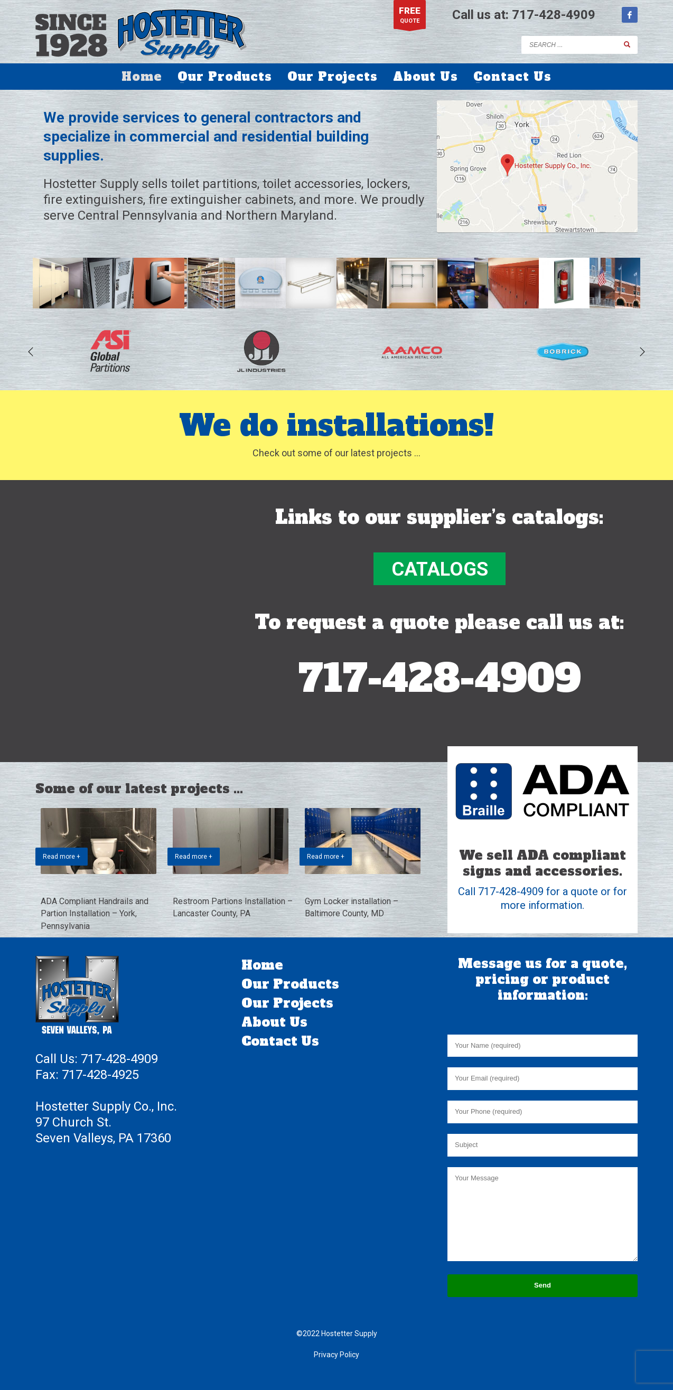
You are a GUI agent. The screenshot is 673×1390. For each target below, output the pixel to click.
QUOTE (410, 17)
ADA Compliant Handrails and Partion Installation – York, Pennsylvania (94, 913)
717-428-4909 (553, 14)
